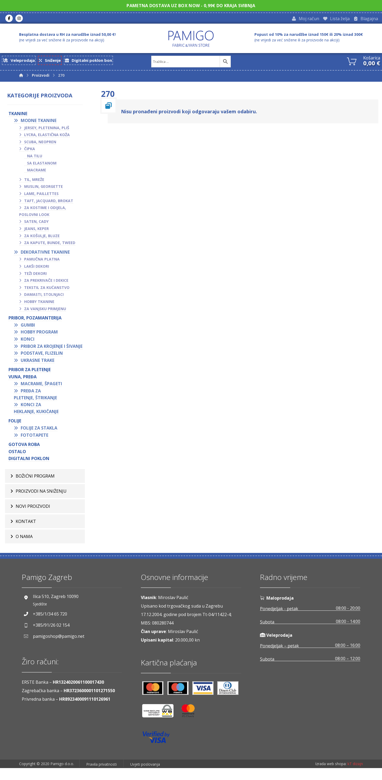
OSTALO (19, 462)
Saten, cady (38, 224)
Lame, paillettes (43, 196)
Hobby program (41, 335)
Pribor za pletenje (31, 380)
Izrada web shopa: (330, 776)
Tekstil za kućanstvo (48, 290)
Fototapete (36, 445)
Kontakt (26, 533)
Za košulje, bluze (44, 238)
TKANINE (19, 117)
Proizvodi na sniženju (41, 503)
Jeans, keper (38, 231)
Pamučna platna (44, 262)
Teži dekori (37, 276)
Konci (29, 342)
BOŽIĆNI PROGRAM (35, 488)
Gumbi (30, 328)
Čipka (31, 152)
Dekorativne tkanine (47, 255)
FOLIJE (16, 431)
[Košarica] (352, 62)
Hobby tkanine (41, 304)
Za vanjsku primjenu (47, 311)
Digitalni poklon (30, 468)
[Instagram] (19, 19)
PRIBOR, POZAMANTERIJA (36, 321)
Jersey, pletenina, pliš (48, 130)
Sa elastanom (43, 166)
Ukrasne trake (39, 370)
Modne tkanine (40, 124)
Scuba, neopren (42, 145)
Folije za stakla (41, 438)
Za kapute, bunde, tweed (51, 245)
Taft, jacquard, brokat (50, 203)
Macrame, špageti (43, 394)
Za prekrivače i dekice (48, 283)
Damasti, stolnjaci (46, 297)
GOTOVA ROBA (26, 454)
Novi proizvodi (33, 518)
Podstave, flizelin (44, 363)
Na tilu (36, 159)
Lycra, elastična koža (49, 137)
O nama (24, 548)
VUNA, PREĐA (24, 387)
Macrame (38, 173)
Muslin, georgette (45, 189)
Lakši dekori (38, 269)
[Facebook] (9, 19)
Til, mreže (36, 182)
